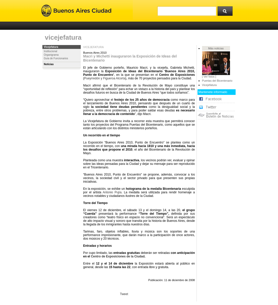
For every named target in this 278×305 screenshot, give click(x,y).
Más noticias (216, 48)
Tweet (124, 294)
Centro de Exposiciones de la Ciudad (117, 256)
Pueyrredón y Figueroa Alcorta (104, 78)
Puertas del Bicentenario (217, 80)
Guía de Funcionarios (56, 58)
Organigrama (51, 54)
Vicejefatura (51, 47)
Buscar (227, 10)
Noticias (49, 64)
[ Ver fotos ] (209, 76)
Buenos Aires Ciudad (76, 11)
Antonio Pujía (112, 192)
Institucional (50, 51)
